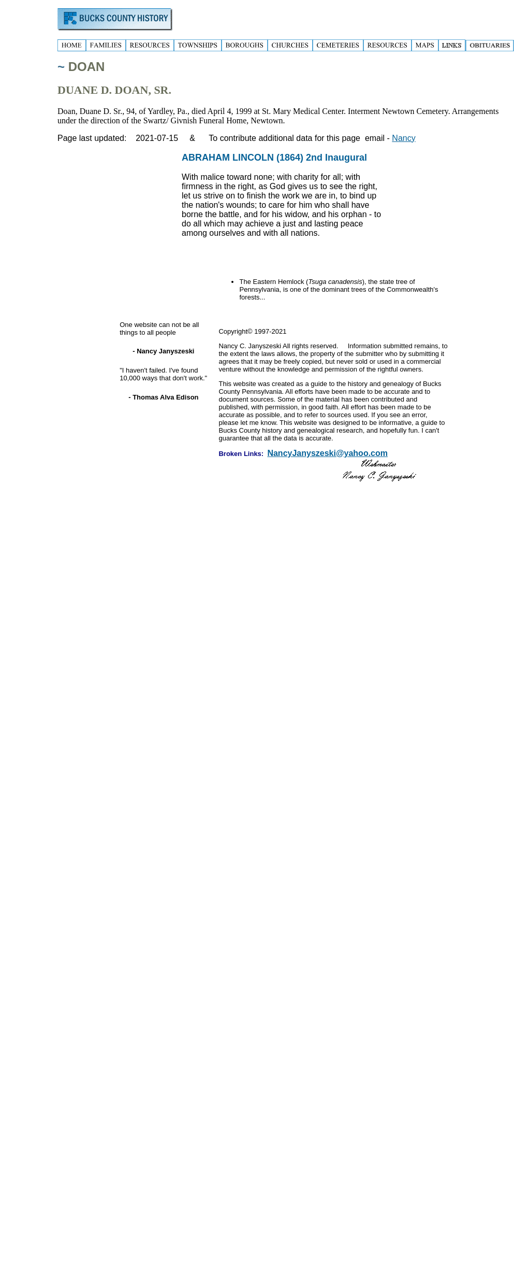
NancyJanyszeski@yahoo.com (327, 453)
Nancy (403, 138)
